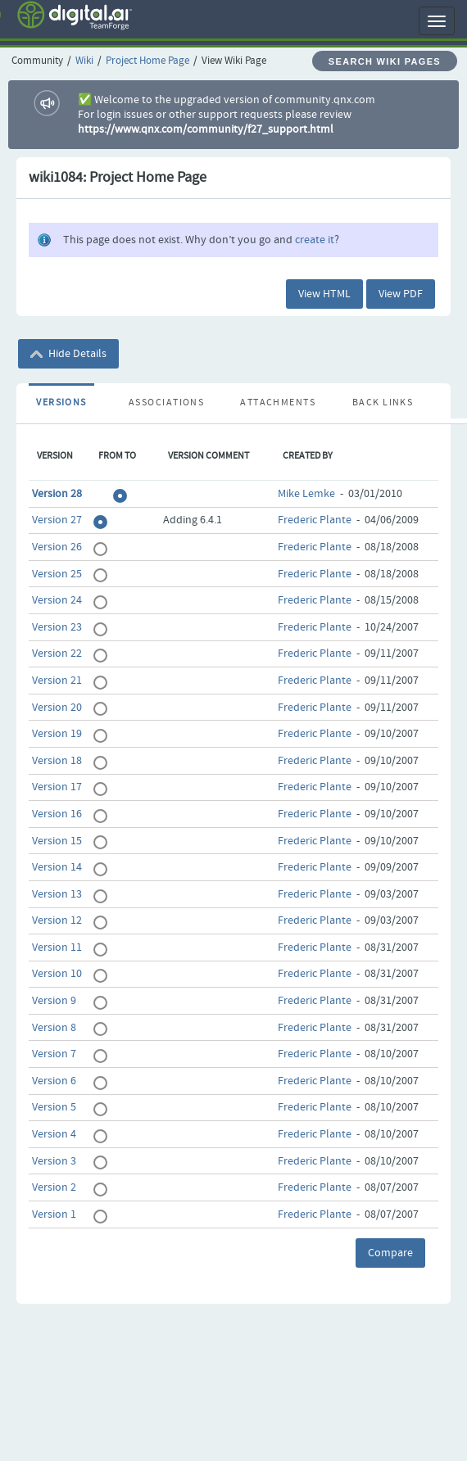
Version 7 (54, 1054)
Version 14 (57, 867)
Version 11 (57, 947)
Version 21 (57, 680)
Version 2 (54, 1187)
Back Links (382, 402)
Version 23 (57, 627)
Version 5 (54, 1107)
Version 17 (57, 787)
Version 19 (57, 733)
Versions (61, 402)
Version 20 (57, 707)
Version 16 (57, 814)
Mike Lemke (306, 493)
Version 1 (54, 1214)
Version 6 (54, 1081)
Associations (166, 402)
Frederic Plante (314, 520)
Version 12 (57, 920)
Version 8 (54, 1027)
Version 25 (57, 574)
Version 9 (54, 1000)
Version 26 (57, 547)
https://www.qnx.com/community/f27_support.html (205, 129)
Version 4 (54, 1134)
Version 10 (57, 973)
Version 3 (54, 1161)
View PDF (401, 294)
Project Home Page (147, 61)
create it (314, 240)
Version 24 (57, 600)
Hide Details (68, 353)
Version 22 (57, 653)
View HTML (324, 294)
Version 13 (57, 894)
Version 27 (57, 520)
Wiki (84, 61)
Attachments (277, 402)
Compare (390, 1253)
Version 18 (57, 760)
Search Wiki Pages (385, 61)
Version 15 (57, 841)
